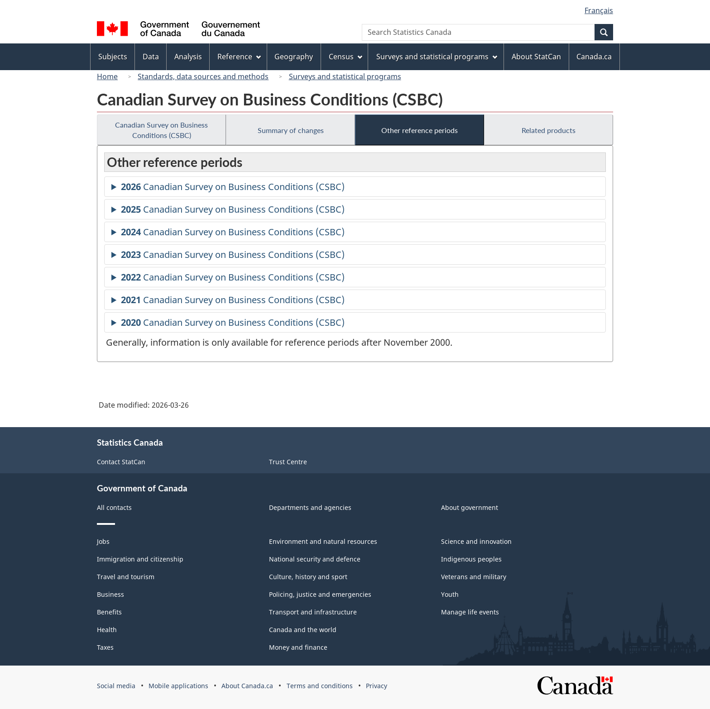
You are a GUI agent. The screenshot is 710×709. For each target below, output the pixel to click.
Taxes (105, 647)
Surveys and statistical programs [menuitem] (436, 57)
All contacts (114, 507)
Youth (450, 594)
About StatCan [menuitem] (536, 57)
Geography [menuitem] (293, 57)
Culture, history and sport (308, 576)
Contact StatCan (121, 461)
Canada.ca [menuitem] (594, 57)
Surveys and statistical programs (345, 76)
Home (107, 76)
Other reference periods (419, 130)
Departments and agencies (310, 507)
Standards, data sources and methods (203, 76)
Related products (549, 130)
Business (110, 594)
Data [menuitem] (151, 57)
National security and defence (314, 559)
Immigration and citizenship (140, 559)
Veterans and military (473, 576)
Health (107, 629)
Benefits (109, 612)
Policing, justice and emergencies (320, 594)
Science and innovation (476, 541)
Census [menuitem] (345, 57)
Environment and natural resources (323, 541)
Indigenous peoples (471, 559)
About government (469, 507)
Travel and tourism (125, 576)
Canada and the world (302, 629)
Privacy (376, 685)
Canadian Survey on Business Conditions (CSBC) (161, 129)
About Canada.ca (247, 685)
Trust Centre (288, 461)
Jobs (103, 541)
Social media (116, 685)
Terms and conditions (320, 685)
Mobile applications (178, 685)
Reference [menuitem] (239, 57)
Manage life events (470, 612)
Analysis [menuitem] (188, 57)
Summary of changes (291, 130)
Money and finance (298, 647)
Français (599, 10)
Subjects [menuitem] (112, 57)
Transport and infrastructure (313, 612)
